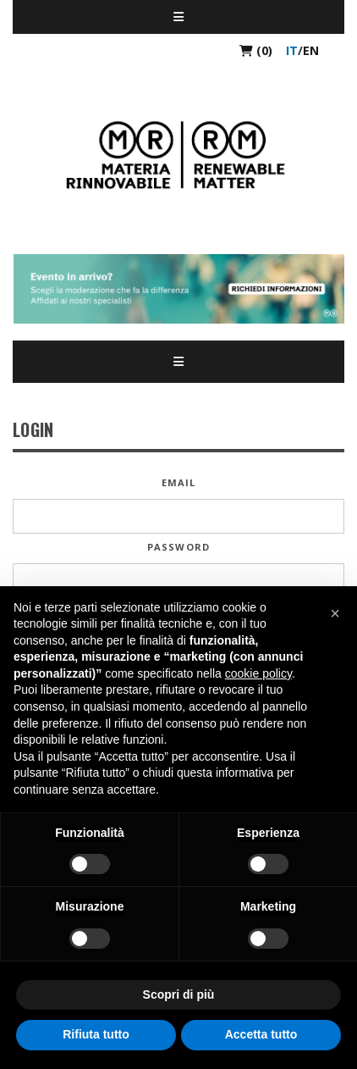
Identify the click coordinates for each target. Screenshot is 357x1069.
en (311, 50)
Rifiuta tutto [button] (96, 1034)
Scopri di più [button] (179, 994)
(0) (255, 50)
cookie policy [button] (258, 673)
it (292, 50)
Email (179, 482)
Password (178, 546)
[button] (335, 613)
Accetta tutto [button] (261, 1034)
